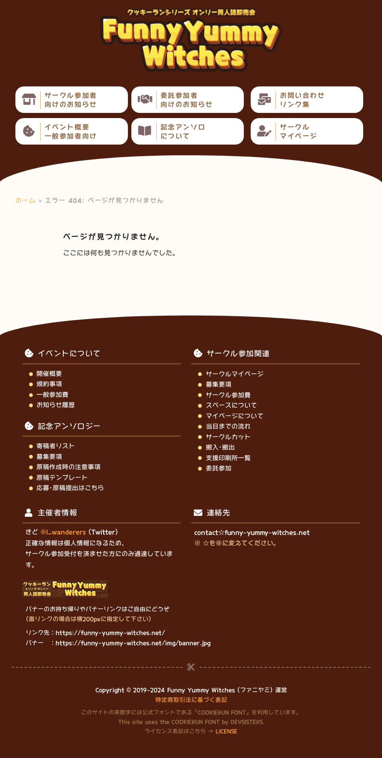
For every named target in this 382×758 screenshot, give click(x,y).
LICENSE (226, 731)
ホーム (25, 200)
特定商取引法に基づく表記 (191, 700)
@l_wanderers (63, 532)
